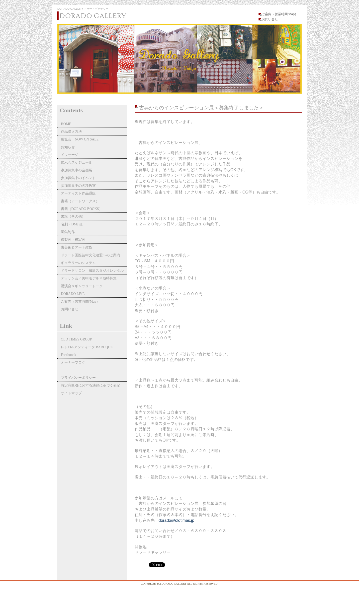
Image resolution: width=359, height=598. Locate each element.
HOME (66, 124)
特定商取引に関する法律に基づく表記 (90, 385)
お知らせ (68, 147)
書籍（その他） (73, 216)
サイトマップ (71, 393)
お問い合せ (270, 19)
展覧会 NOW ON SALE (79, 139)
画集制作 (68, 232)
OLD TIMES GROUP (76, 339)
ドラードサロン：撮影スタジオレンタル (92, 270)
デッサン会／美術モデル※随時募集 (89, 278)
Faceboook (68, 355)
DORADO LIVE (73, 294)
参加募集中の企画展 (76, 170)
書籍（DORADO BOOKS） (81, 209)
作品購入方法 (71, 131)
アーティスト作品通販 (80, 193)
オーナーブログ (73, 362)
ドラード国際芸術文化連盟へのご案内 (90, 255)
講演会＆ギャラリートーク (82, 286)
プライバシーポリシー (78, 378)
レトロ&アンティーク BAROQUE (87, 347)
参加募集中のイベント (78, 178)
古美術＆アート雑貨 (76, 247)
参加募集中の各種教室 (78, 186)
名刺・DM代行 (72, 224)
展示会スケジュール (76, 162)
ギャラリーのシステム (78, 263)
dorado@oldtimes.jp (176, 520)
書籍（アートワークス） (80, 201)
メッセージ (69, 155)
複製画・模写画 (73, 240)
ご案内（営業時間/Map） (280, 14)
